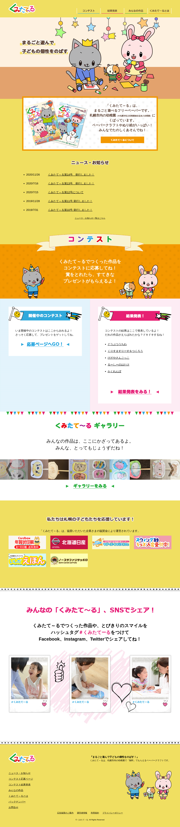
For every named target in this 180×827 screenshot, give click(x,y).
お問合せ (13, 807)
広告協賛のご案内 (65, 813)
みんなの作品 (16, 790)
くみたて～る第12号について (54, 192)
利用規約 (95, 813)
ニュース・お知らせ (20, 773)
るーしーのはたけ (118, 364)
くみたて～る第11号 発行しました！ (59, 201)
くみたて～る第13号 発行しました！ (60, 183)
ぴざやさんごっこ (118, 357)
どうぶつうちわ (117, 344)
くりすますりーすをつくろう (125, 350)
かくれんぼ (114, 371)
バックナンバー (17, 801)
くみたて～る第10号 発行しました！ (59, 209)
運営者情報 (82, 813)
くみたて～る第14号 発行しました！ (60, 174)
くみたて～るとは (18, 796)
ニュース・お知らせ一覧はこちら (90, 218)
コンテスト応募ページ (21, 779)
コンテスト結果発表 (20, 784)
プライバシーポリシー (112, 813)
